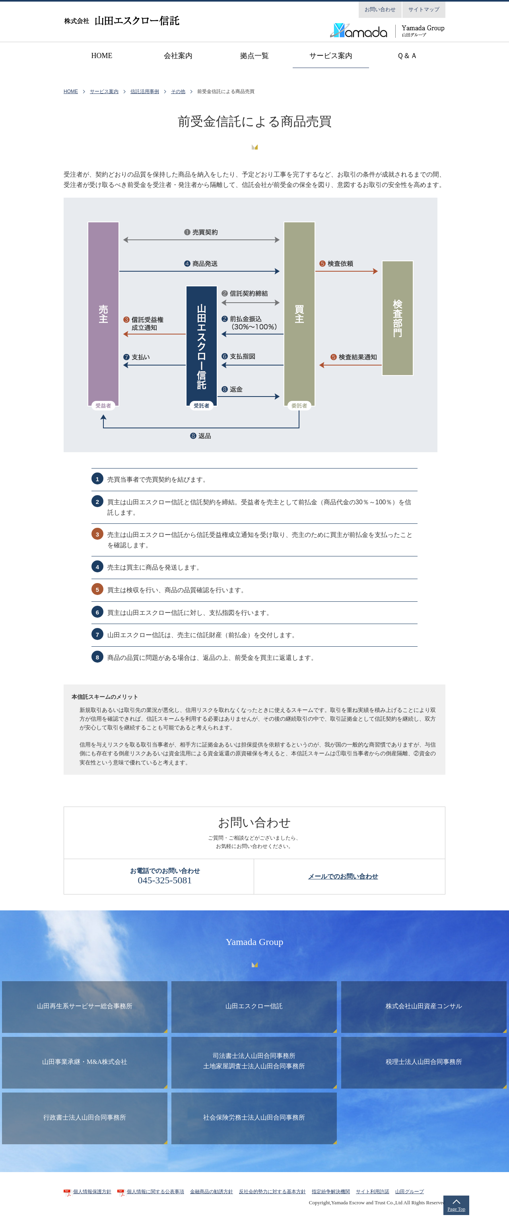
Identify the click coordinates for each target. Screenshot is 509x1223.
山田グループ (409, 1191)
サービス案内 (330, 56)
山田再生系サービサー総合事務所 (84, 1006)
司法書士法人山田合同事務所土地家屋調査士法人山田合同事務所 (254, 1060)
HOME (71, 91)
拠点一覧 (254, 56)
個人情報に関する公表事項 (155, 1191)
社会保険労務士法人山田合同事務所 (254, 1117)
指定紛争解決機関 (331, 1191)
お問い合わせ (380, 9)
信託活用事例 (144, 91)
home (102, 56)
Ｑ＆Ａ (407, 56)
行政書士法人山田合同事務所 (84, 1117)
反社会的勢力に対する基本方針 (272, 1191)
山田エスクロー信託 (254, 1006)
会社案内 (178, 56)
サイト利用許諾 (372, 1191)
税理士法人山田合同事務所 (424, 1061)
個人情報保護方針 (92, 1191)
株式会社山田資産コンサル (424, 1006)
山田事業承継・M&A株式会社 (84, 1061)
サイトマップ (423, 9)
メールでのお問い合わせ (343, 876)
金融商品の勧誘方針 (211, 1191)
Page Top (456, 1209)
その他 (178, 91)
